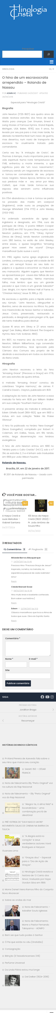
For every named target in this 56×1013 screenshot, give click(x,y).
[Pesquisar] (49, 54)
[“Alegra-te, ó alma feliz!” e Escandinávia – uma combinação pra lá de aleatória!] (11, 808)
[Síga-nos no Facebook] (42, 697)
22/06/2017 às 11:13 (29, 608)
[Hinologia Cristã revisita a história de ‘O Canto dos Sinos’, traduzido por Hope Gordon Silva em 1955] (11, 876)
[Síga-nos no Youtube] (47, 697)
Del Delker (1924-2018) (37, 976)
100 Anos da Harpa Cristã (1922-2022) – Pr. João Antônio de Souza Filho (39, 521)
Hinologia (8, 69)
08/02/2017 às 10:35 (23, 590)
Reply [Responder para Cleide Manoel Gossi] (14, 603)
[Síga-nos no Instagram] (52, 697)
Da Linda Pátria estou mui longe (22, 969)
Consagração (12, 948)
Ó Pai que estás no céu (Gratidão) (24, 942)
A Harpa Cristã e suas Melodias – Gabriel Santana (11, 519)
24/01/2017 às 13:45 (23, 561)
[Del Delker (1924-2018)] (11, 981)
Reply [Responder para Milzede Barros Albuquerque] (14, 581)
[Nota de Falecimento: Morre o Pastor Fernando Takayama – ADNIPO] (11, 925)
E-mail (33, 658)
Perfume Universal (15, 962)
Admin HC (11, 93)
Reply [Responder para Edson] (14, 620)
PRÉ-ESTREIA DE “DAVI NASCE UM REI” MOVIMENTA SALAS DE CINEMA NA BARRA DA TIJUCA (25, 825)
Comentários (15, 549)
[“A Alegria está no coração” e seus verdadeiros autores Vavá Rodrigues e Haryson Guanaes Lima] (11, 840)
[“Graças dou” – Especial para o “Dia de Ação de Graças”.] (11, 862)
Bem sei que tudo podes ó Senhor (24, 935)
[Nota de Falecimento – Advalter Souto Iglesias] (11, 911)
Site (7, 670)
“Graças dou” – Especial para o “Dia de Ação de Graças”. (36, 861)
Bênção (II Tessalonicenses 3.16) (22, 955)
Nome (9, 658)
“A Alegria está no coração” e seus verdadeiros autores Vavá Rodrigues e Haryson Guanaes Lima (26, 843)
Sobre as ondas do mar (18, 899)
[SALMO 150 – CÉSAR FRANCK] (11, 773)
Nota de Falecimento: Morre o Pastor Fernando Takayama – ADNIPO (35, 924)
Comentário (12, 638)
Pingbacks (38, 549)
